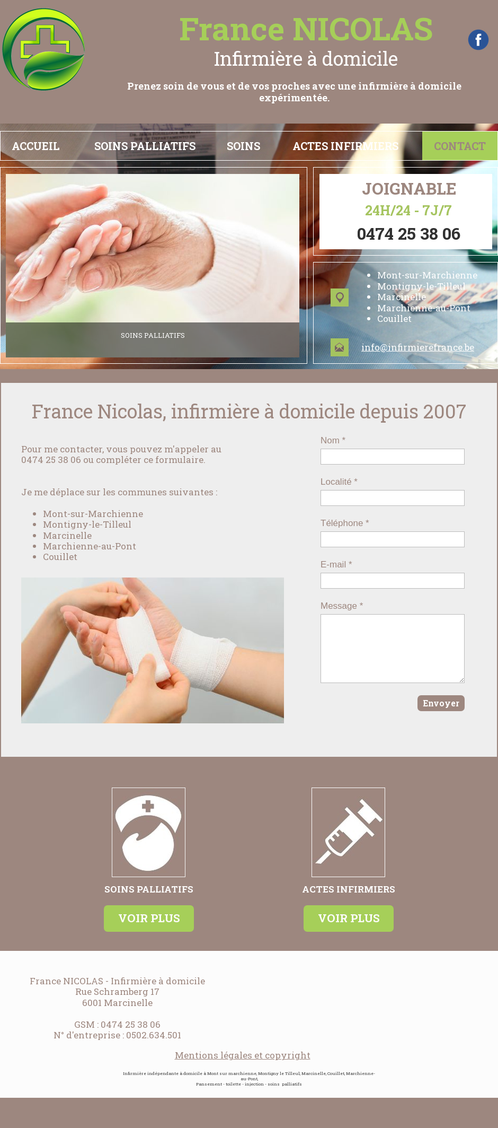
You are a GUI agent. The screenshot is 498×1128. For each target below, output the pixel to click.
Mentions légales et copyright (242, 1055)
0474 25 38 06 (131, 1024)
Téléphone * (345, 523)
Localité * (339, 482)
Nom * (333, 440)
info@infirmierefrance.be (417, 347)
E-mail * (336, 564)
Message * (342, 606)
